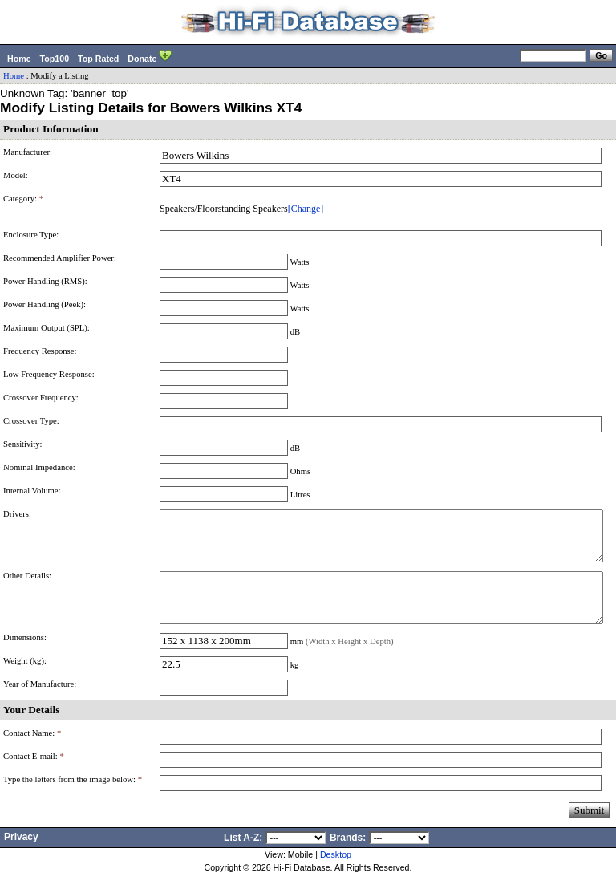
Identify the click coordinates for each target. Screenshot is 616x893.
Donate (150, 57)
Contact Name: (32, 752)
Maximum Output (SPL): (46, 327)
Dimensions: (25, 656)
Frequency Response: (39, 351)
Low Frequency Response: (49, 374)
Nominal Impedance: (39, 467)
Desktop (335, 874)
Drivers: (17, 513)
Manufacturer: (27, 152)
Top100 (55, 58)
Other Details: (27, 585)
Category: (23, 198)
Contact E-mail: (33, 775)
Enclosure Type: (31, 234)
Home (19, 58)
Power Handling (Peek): (44, 304)
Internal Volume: (32, 490)
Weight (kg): (25, 680)
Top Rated (98, 58)
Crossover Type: (31, 420)
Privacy (21, 856)
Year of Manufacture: (39, 703)
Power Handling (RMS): (45, 281)
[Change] (306, 208)
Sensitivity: (23, 444)
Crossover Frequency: (41, 397)
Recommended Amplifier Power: (59, 258)
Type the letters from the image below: (72, 798)
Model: (15, 175)
